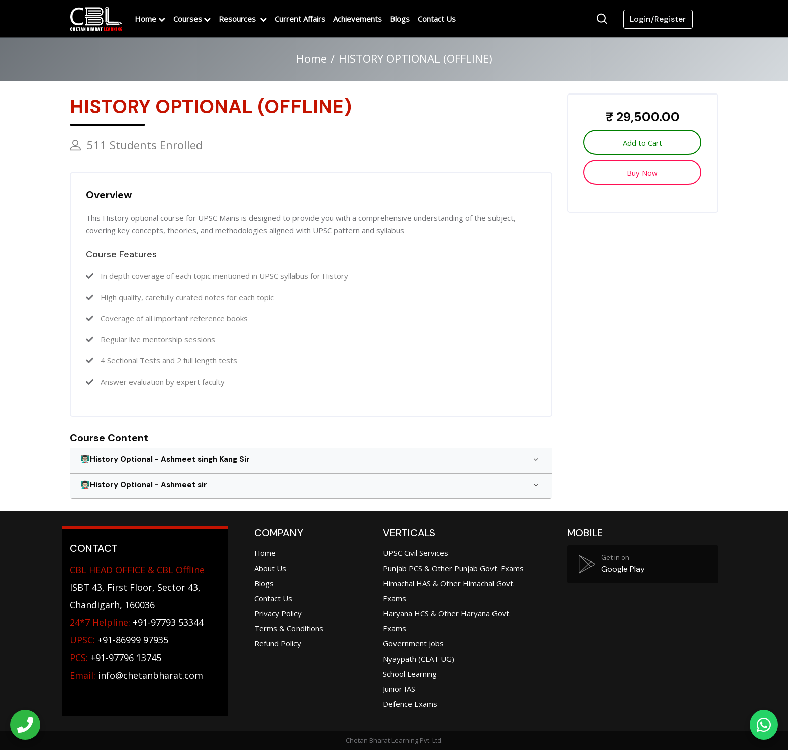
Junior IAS (399, 689)
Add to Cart (642, 143)
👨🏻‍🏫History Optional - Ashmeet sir (143, 485)
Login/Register (658, 19)
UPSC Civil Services (415, 553)
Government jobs (413, 643)
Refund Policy (277, 643)
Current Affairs (300, 19)
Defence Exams (410, 704)
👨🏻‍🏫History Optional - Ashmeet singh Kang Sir (165, 459)
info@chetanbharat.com (150, 675)
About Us (270, 568)
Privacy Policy (278, 613)
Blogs (400, 19)
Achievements (357, 19)
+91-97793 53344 (137, 622)
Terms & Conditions (288, 628)
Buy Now (642, 173)
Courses (187, 19)
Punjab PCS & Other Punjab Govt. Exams (453, 568)
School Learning (410, 674)
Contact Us (437, 19)
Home (145, 19)
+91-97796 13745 (115, 657)
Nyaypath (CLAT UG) (418, 658)
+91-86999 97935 (119, 640)
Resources (238, 19)
